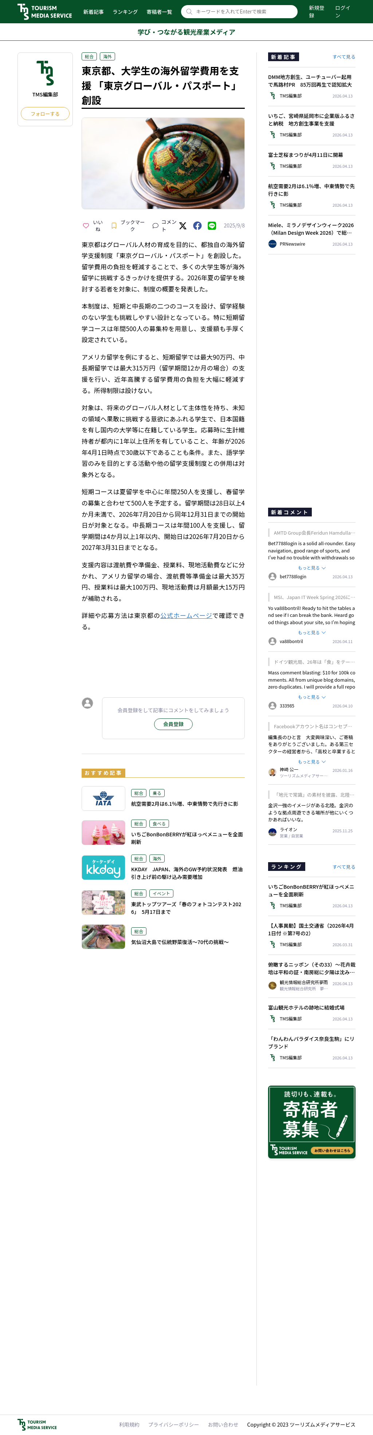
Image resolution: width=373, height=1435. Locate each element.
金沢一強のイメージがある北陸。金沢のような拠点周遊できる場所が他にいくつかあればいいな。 (310, 812)
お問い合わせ (223, 1424)
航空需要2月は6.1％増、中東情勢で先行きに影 (184, 803)
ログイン (342, 11)
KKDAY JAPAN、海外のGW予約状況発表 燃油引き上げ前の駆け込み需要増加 (187, 872)
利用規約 (129, 1424)
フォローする (45, 113)
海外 (107, 56)
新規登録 (317, 11)
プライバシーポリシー (173, 1424)
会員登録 (173, 724)
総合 (89, 56)
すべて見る (344, 56)
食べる (159, 823)
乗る (157, 793)
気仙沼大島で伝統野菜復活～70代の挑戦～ (180, 942)
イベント (161, 893)
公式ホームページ (186, 615)
